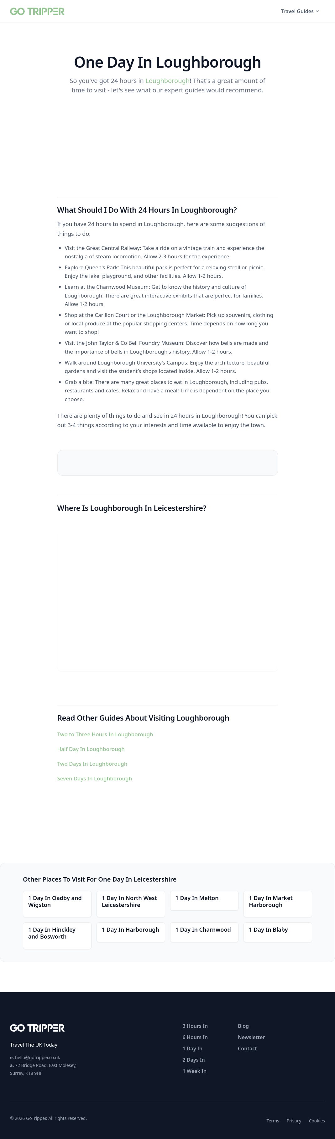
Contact (247, 1048)
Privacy (294, 1121)
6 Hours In (195, 1037)
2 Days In (194, 1059)
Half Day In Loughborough (91, 749)
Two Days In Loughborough (92, 763)
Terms (273, 1121)
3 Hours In (195, 1026)
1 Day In (192, 1048)
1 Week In (195, 1071)
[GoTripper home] (38, 11)
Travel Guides (300, 11)
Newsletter (251, 1037)
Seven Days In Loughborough (94, 778)
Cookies (317, 1121)
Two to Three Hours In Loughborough (105, 734)
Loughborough (167, 80)
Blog (243, 1026)
